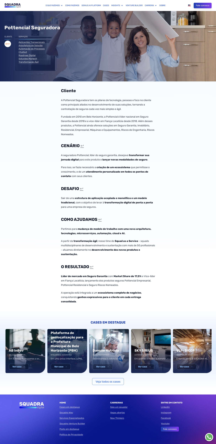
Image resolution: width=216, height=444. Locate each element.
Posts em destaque (69, 429)
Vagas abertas (117, 412)
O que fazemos (54, 5)
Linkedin (165, 407)
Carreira (151, 5)
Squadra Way (66, 412)
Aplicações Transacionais (32, 42)
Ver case (18, 366)
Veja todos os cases (108, 381)
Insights (117, 5)
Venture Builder (134, 5)
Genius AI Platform (91, 5)
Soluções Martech (28, 58)
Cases (106, 5)
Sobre (162, 5)
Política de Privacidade (71, 434)
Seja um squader (119, 407)
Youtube (165, 423)
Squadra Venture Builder (72, 423)
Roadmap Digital (27, 55)
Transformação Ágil (29, 62)
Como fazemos (72, 5)
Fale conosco (202, 5)
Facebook (166, 418)
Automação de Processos (32, 48)
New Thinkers (117, 418)
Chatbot (23, 52)
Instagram (166, 412)
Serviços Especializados (72, 418)
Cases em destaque (70, 407)
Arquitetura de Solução (31, 45)
